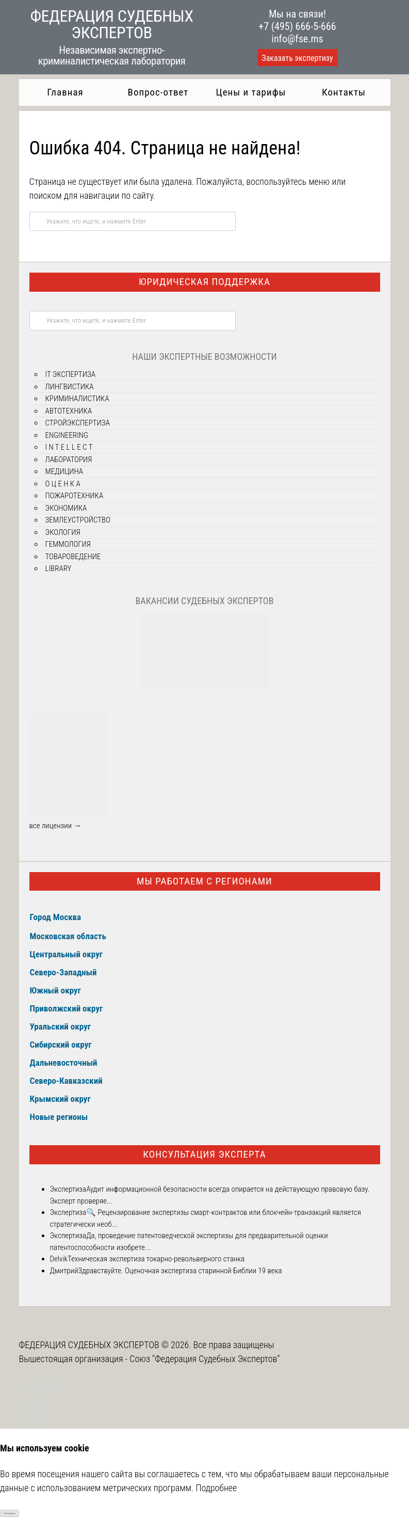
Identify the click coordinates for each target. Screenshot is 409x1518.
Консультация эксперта (204, 1154)
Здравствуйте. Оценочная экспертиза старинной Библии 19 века (180, 1270)
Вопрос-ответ (158, 92)
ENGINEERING (67, 435)
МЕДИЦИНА (64, 471)
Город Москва (55, 917)
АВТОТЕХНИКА (68, 411)
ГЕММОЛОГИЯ (68, 544)
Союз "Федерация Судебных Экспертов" (204, 1358)
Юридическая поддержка (204, 282)
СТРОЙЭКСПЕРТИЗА (77, 423)
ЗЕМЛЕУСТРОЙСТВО (77, 520)
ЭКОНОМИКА (66, 508)
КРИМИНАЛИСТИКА (77, 398)
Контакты (344, 92)
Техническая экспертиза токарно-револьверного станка (156, 1258)
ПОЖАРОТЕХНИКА (74, 495)
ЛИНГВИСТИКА (69, 386)
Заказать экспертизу (297, 58)
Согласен (9, 1513)
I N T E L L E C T (69, 447)
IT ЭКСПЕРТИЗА (70, 374)
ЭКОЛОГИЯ (62, 532)
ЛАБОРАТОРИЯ (68, 459)
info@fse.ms (297, 39)
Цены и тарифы (251, 92)
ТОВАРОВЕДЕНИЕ (73, 556)
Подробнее (216, 1487)
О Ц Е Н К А (62, 483)
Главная (65, 92)
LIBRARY (58, 568)
